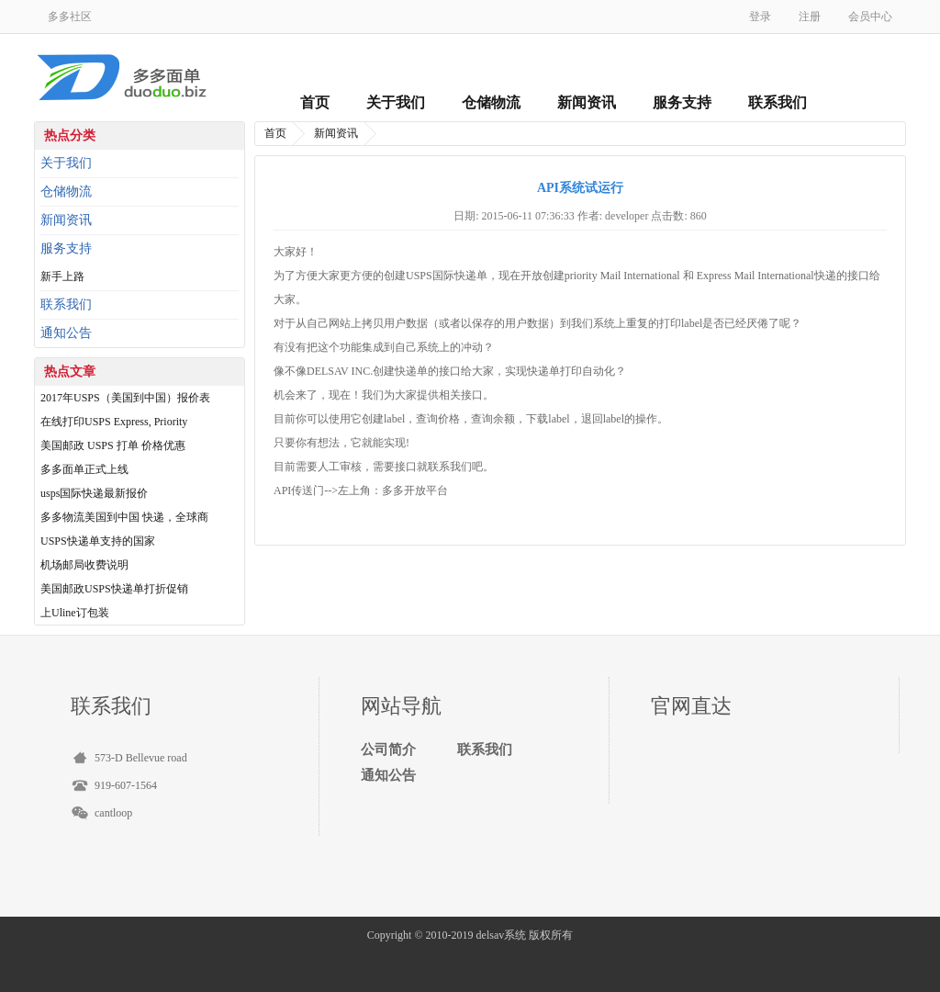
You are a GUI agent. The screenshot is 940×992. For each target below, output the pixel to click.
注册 (810, 16)
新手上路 (62, 276)
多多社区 (70, 16)
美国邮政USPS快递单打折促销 (114, 588)
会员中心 (870, 16)
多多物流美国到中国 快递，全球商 (124, 517)
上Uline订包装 (74, 612)
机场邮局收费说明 (84, 564)
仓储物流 (491, 102)
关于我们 (395, 102)
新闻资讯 (586, 102)
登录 (760, 16)
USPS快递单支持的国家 (97, 541)
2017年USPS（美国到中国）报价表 (125, 397)
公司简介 (388, 749)
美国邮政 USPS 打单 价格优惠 (112, 445)
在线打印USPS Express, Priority (113, 421)
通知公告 (66, 333)
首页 (315, 102)
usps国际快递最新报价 (94, 493)
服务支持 (682, 102)
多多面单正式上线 (84, 469)
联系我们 (777, 102)
